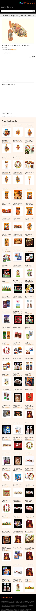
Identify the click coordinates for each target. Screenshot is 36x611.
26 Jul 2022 (6, 486)
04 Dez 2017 (7, 550)
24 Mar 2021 (18, 282)
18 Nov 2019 (7, 470)
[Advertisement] (17, 67)
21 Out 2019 (29, 158)
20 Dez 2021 (30, 298)
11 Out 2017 (18, 548)
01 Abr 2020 (30, 532)
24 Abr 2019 (18, 439)
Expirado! (13, 49)
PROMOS (29, 2)
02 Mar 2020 (18, 158)
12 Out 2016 (18, 250)
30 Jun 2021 (18, 502)
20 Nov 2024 (30, 344)
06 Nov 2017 (30, 408)
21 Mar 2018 (7, 251)
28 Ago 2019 (30, 236)
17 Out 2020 (18, 517)
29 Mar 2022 (30, 251)
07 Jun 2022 (7, 407)
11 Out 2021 (18, 486)
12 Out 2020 (6, 439)
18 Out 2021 (6, 158)
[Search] (33, 11)
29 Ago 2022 (18, 471)
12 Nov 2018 (30, 470)
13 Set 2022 (18, 407)
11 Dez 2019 (18, 313)
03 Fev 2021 (18, 375)
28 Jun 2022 (30, 486)
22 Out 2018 (6, 205)
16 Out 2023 (18, 141)
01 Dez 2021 (7, 298)
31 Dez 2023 (7, 344)
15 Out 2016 (7, 312)
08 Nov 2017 (7, 390)
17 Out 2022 (29, 174)
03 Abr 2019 (30, 282)
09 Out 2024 (18, 344)
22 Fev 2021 (6, 375)
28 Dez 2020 (7, 581)
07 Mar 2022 (30, 143)
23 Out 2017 (6, 142)
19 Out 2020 (29, 189)
